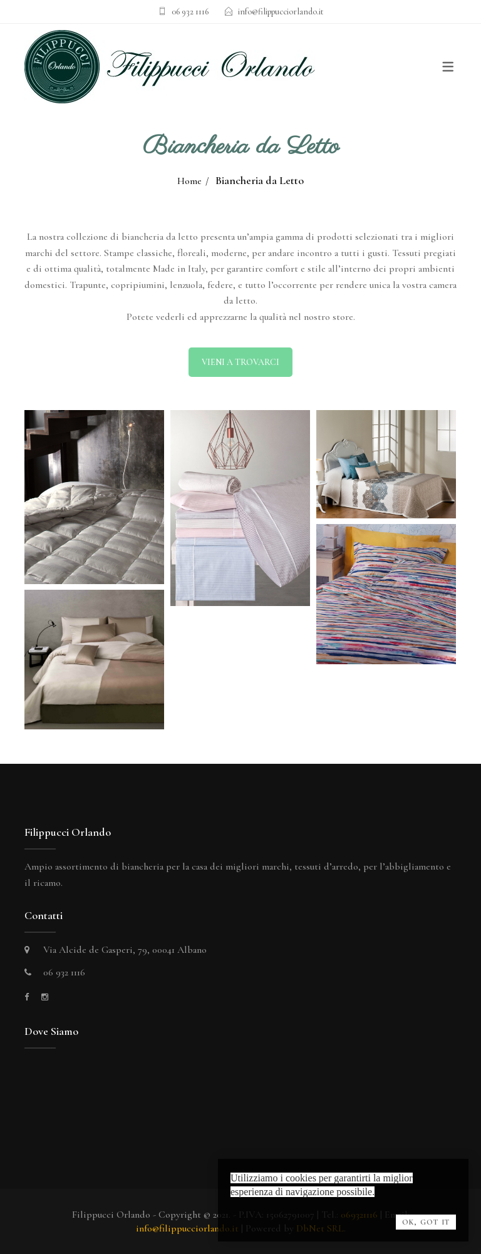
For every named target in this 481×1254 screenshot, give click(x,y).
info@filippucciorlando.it (281, 11)
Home (189, 181)
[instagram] (44, 997)
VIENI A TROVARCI (240, 362)
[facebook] (26, 997)
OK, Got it (426, 1222)
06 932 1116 (190, 11)
